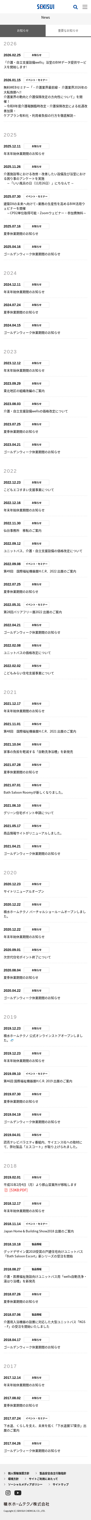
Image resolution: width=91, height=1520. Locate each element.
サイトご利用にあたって (43, 1479)
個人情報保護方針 (18, 1473)
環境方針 (13, 1479)
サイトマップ (61, 1484)
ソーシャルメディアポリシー (25, 1484)
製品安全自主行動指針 (53, 1473)
